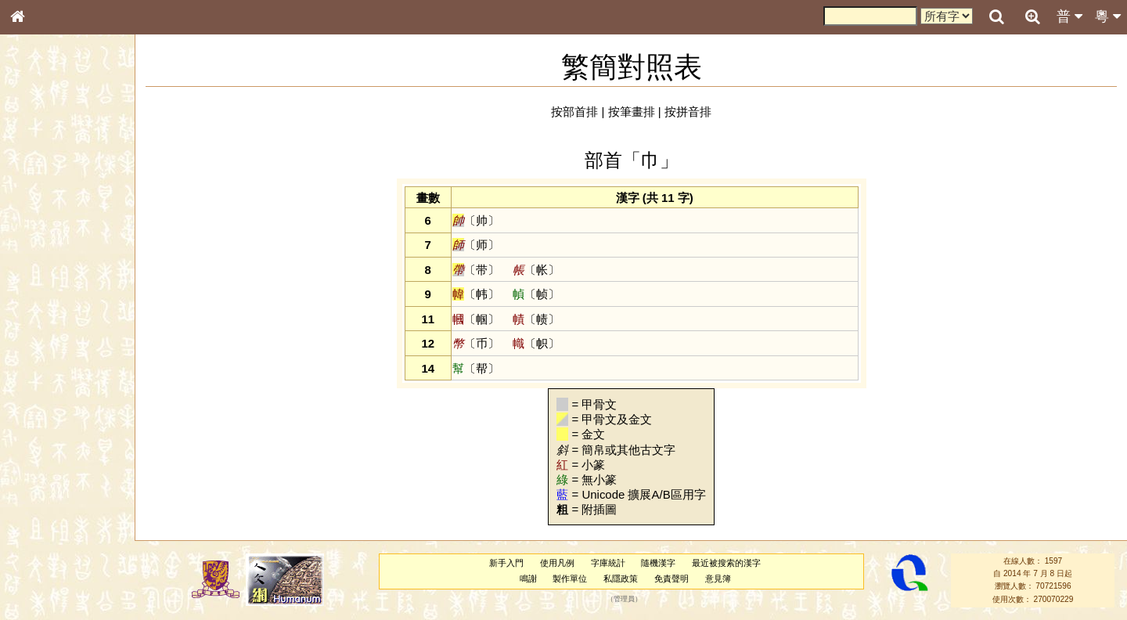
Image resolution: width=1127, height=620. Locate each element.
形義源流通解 (48, 266)
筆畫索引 (38, 223)
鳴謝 (528, 578)
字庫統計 (608, 563)
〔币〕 (475, 343)
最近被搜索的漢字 (726, 563)
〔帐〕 (536, 269)
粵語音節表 (43, 306)
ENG (68, 172)
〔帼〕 (475, 319)
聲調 (74, 411)
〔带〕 (475, 269)
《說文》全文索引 (57, 481)
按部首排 (574, 111)
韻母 (53, 411)
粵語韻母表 (43, 335)
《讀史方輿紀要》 (57, 495)
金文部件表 (43, 252)
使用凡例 (557, 563)
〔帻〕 (536, 319)
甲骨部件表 (43, 237)
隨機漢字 (658, 563)
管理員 (624, 599)
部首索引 (38, 209)
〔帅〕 (475, 220)
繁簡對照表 (43, 523)
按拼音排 (687, 111)
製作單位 (570, 578)
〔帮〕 (475, 368)
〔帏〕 (475, 294)
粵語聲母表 (43, 320)
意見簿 (718, 578)
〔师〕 (475, 244)
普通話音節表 (48, 425)
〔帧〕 (536, 294)
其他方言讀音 (48, 439)
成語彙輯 (38, 509)
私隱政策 (620, 578)
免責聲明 (671, 578)
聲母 (31, 411)
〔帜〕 (536, 343)
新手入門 (506, 563)
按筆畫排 (631, 111)
